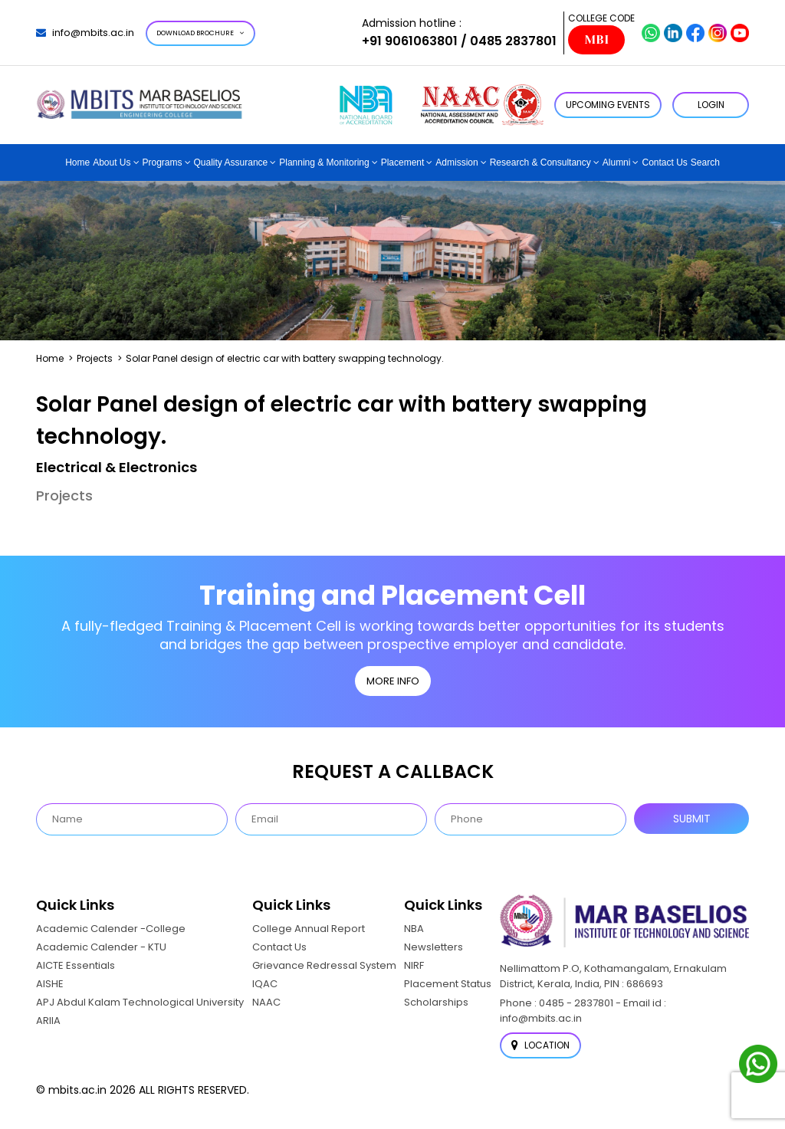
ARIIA (48, 1020)
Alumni (617, 162)
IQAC (265, 983)
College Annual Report (308, 928)
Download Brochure (200, 33)
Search (705, 162)
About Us (111, 162)
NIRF (414, 965)
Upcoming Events (608, 104)
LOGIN (711, 104)
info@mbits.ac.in (85, 32)
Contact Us (664, 162)
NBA (414, 928)
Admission (456, 162)
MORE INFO (392, 681)
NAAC (266, 1002)
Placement (403, 162)
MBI (596, 40)
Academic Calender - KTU (101, 947)
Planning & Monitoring (324, 162)
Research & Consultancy (540, 162)
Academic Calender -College (111, 928)
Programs (162, 162)
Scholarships (436, 1002)
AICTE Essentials (75, 965)
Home (77, 162)
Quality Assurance (231, 162)
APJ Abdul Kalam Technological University (140, 1002)
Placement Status (447, 983)
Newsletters (433, 947)
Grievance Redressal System (324, 965)
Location (540, 1045)
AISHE (50, 983)
